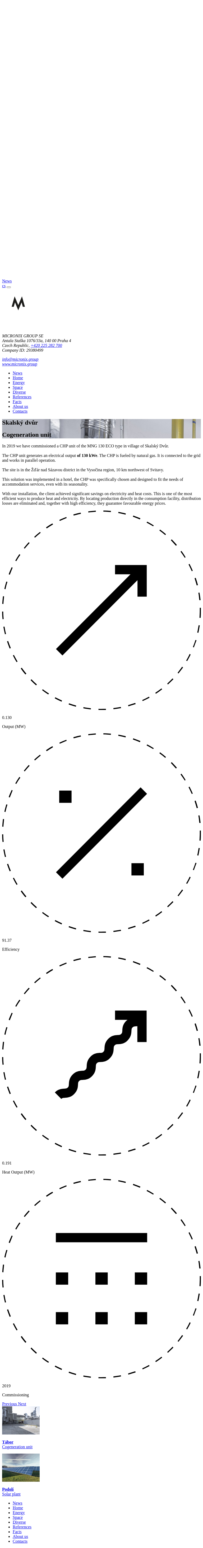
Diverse (19, 392)
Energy (19, 382)
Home (18, 378)
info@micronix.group (20, 359)
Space (18, 387)
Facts (17, 401)
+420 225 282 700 (46, 345)
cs (4, 286)
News (17, 373)
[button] (10, 1404)
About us (20, 406)
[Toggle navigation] (9, 287)
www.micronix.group (19, 364)
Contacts (20, 411)
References (22, 397)
